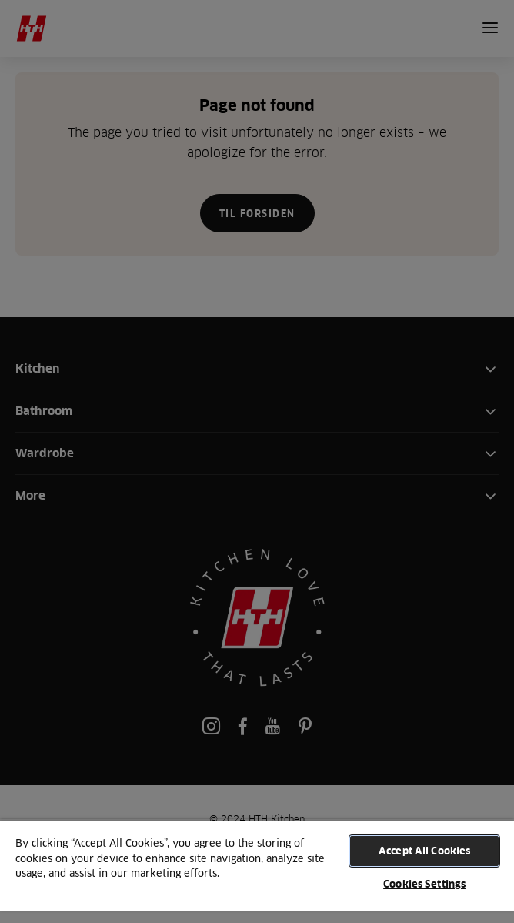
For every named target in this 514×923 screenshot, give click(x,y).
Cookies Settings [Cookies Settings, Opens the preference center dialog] (424, 884)
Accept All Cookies (424, 850)
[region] (257, 871)
